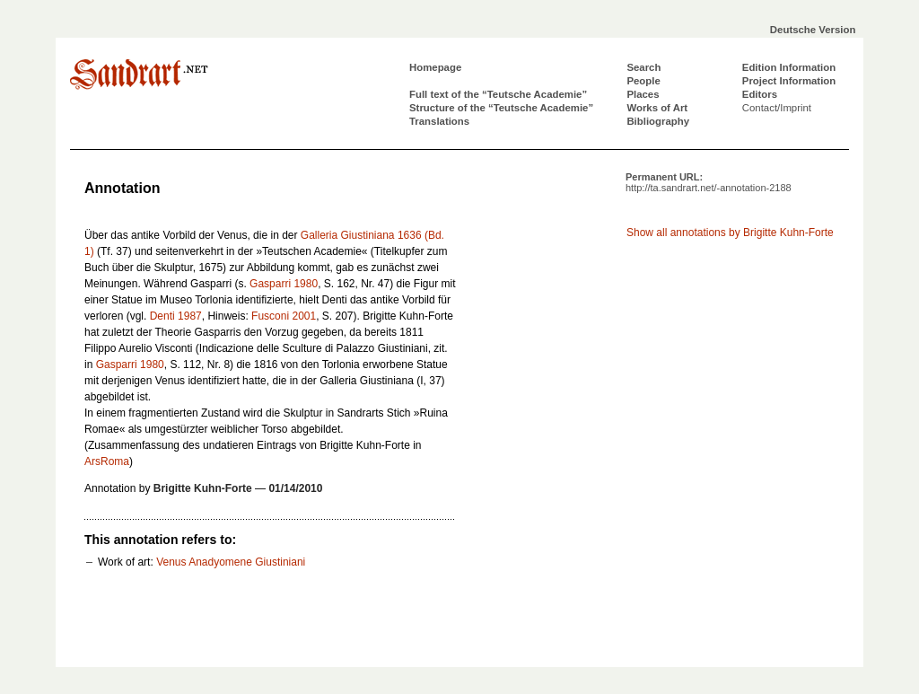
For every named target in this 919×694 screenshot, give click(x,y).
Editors (759, 94)
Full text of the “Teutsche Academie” (498, 94)
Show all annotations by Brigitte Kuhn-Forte (730, 232)
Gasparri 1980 (283, 283)
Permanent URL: (709, 182)
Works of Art (656, 107)
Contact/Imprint (776, 107)
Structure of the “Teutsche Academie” (501, 107)
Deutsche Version (813, 29)
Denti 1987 (176, 316)
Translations (439, 121)
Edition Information (789, 67)
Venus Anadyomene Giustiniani (230, 562)
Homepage (435, 67)
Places (642, 94)
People (643, 80)
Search (643, 67)
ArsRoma (106, 461)
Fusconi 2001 (283, 316)
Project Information (789, 80)
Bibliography (657, 121)
